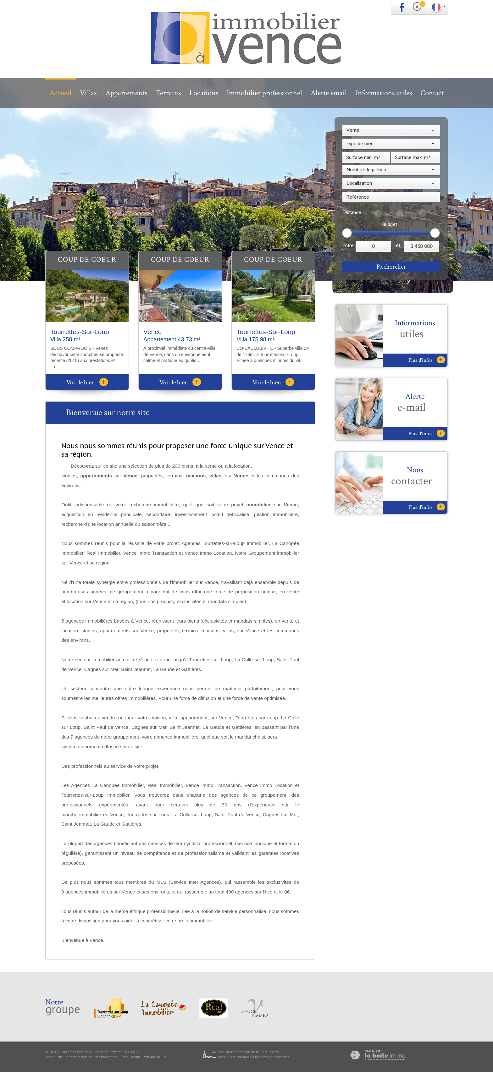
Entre (348, 245)
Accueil (60, 93)
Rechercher (391, 266)
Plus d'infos (426, 360)
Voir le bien (87, 382)
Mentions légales (79, 1057)
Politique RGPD (154, 1057)
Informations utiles (384, 93)
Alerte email (329, 93)
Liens (123, 1057)
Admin (135, 1057)
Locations (203, 93)
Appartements (126, 93)
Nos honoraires (105, 1057)
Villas (88, 93)
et (398, 245)
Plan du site (54, 1057)
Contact (432, 93)
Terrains (168, 93)
